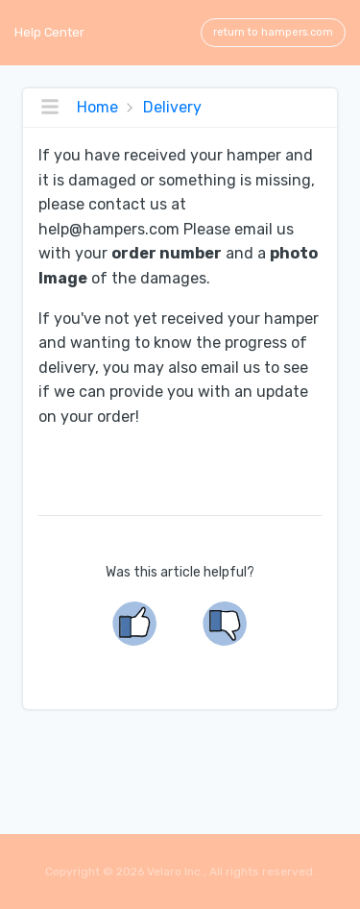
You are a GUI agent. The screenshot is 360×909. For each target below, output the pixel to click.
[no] (226, 624)
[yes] (135, 624)
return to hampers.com (273, 32)
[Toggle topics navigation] (49, 107)
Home (97, 107)
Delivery (170, 107)
